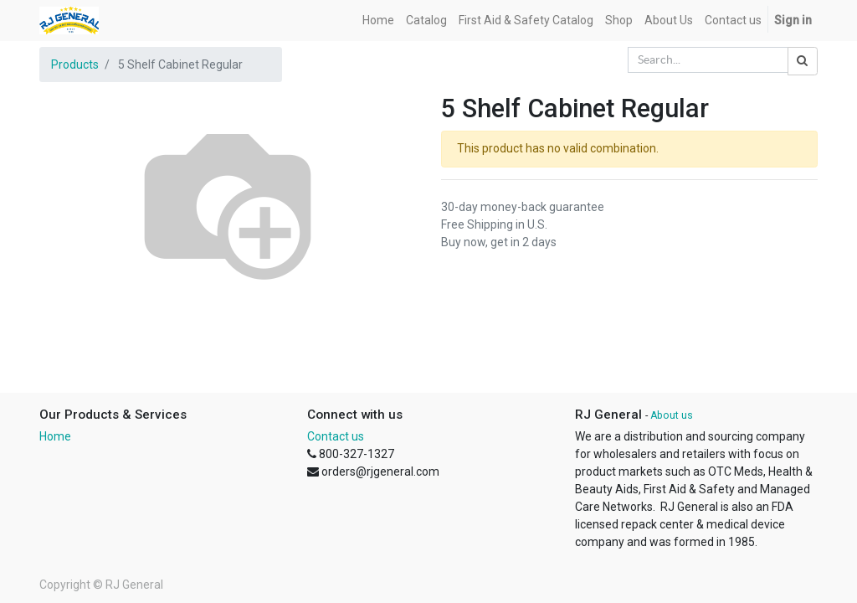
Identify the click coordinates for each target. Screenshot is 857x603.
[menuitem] (378, 20)
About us (671, 415)
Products (75, 64)
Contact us (335, 436)
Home (55, 436)
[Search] (803, 61)
